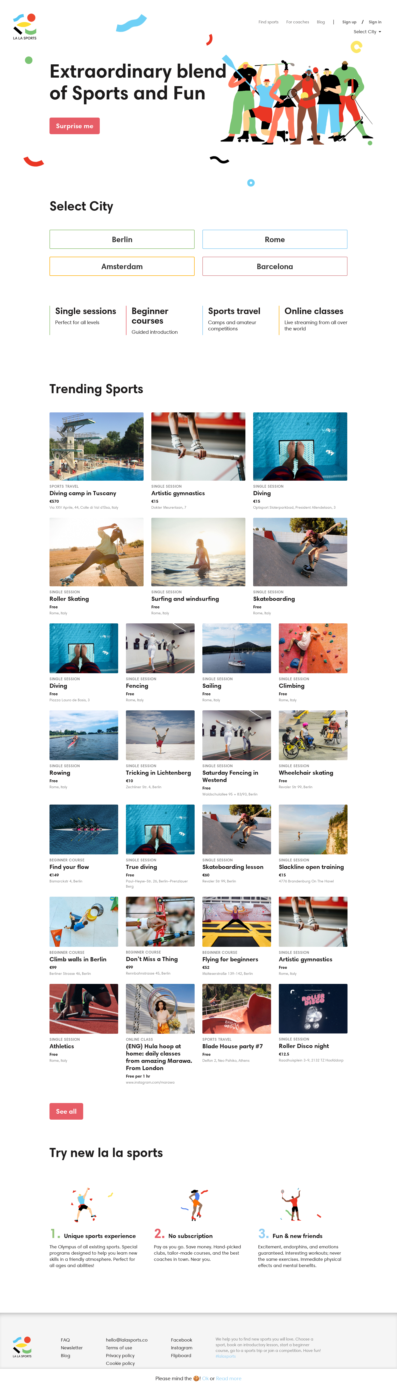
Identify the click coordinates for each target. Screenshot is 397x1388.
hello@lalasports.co (127, 1340)
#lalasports (226, 1356)
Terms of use (119, 1348)
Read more (229, 1378)
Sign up (349, 21)
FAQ (65, 1340)
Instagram (181, 1348)
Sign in (375, 21)
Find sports (269, 21)
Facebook (181, 1340)
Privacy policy (120, 1355)
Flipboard (181, 1355)
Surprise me (74, 125)
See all (66, 1111)
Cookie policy (120, 1363)
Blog (321, 21)
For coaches (297, 21)
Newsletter (72, 1348)
